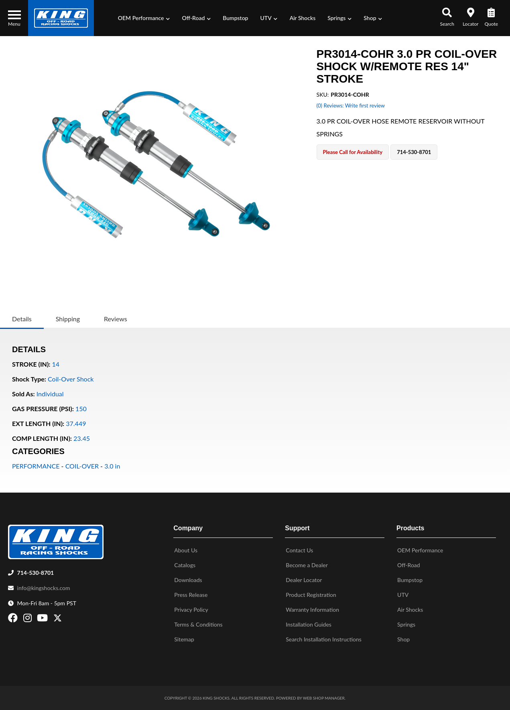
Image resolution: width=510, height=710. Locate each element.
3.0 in (112, 466)
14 (56, 364)
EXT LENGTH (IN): (38, 423)
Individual (50, 394)
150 (81, 408)
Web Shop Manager (324, 698)
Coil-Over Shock (70, 379)
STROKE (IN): (31, 364)
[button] (144, 18)
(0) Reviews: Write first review (351, 105)
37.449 (76, 423)
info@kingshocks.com (43, 587)
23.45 (81, 438)
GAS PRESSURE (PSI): (43, 408)
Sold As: (23, 394)
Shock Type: (29, 379)
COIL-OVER (82, 466)
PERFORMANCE (35, 466)
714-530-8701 (35, 572)
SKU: (323, 94)
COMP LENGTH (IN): (42, 438)
